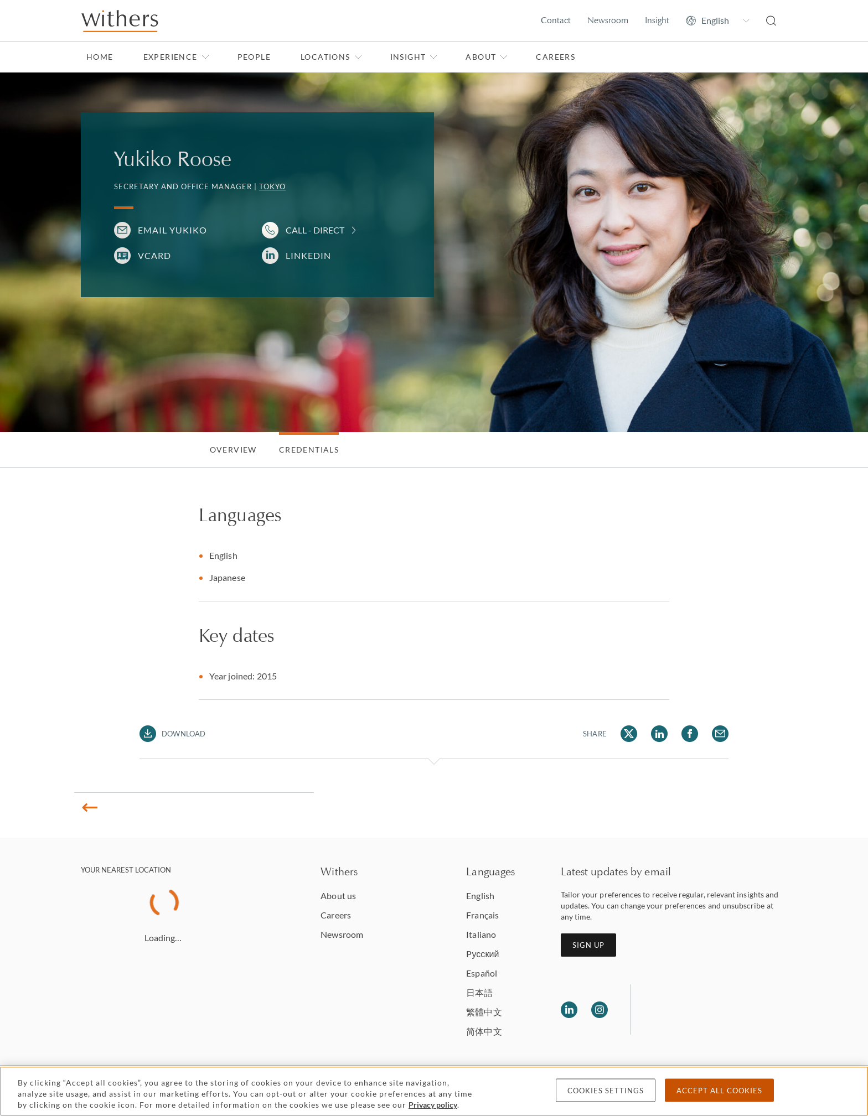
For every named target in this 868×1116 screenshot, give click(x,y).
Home (99, 56)
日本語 (479, 992)
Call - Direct (315, 230)
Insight (657, 20)
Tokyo (272, 186)
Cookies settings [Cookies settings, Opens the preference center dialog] (605, 1090)
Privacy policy (433, 1104)
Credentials (309, 449)
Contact (556, 20)
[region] (434, 1091)
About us (338, 895)
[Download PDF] (172, 733)
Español (481, 973)
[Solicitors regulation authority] (695, 1009)
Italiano (481, 934)
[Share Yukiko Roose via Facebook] (689, 733)
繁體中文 (484, 1011)
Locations (331, 56)
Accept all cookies (719, 1090)
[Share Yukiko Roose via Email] (720, 733)
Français (482, 915)
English (480, 895)
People (254, 56)
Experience (176, 56)
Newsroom (607, 20)
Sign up (588, 945)
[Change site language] (718, 20)
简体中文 (484, 1031)
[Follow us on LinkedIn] (569, 1009)
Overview (233, 449)
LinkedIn (308, 255)
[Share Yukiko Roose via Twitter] (629, 733)
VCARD (154, 255)
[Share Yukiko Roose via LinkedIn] (659, 733)
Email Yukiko (172, 230)
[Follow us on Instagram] (599, 1009)
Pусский (482, 953)
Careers (555, 56)
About (487, 56)
